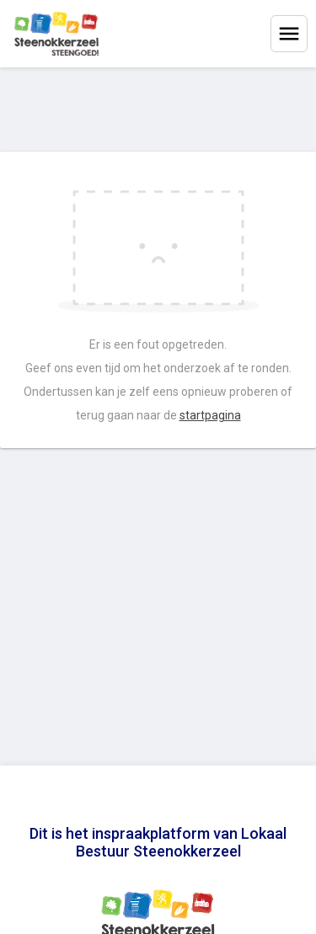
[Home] (56, 33)
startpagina (210, 415)
